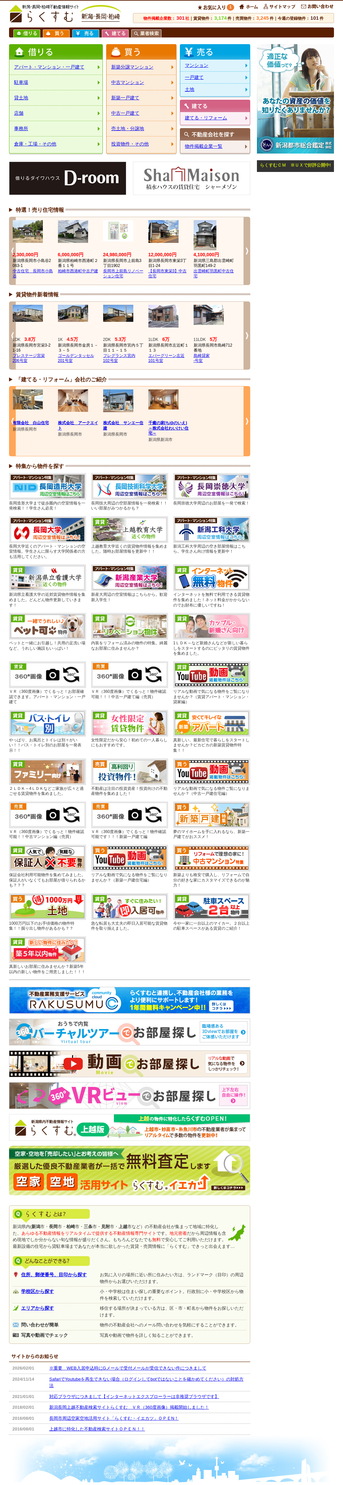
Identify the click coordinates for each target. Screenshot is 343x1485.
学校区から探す (37, 1291)
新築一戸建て (125, 97)
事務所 (21, 128)
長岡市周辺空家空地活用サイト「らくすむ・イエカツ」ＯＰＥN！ (114, 1418)
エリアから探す (37, 1308)
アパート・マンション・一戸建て (49, 67)
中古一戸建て (125, 113)
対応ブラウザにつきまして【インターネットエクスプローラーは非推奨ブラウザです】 (134, 1396)
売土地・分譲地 (127, 128)
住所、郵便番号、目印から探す (54, 1274)
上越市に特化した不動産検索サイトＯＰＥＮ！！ (97, 1428)
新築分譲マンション (132, 67)
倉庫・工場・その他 (35, 144)
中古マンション (127, 82)
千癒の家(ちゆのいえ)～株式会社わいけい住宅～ (168, 428)
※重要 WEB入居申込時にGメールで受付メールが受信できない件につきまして (127, 1368)
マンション (196, 65)
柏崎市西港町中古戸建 (78, 271)
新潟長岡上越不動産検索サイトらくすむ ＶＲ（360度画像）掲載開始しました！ (129, 1407)
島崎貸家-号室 (202, 358)
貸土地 (21, 97)
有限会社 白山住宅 (31, 423)
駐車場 (21, 82)
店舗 (18, 113)
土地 (189, 89)
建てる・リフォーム (206, 117)
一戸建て (194, 77)
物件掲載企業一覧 (203, 146)
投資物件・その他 (130, 144)
